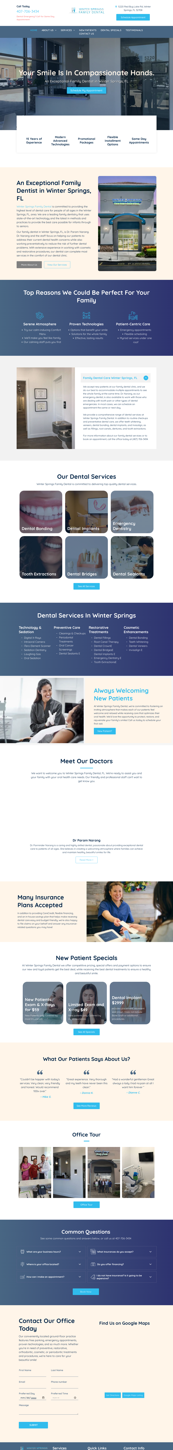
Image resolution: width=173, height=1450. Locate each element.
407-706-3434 (28, 11)
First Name (25, 1309)
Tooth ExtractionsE (105, 601)
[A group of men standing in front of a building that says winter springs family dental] (103, 1111)
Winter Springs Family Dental (34, 206)
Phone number (59, 1321)
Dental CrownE (103, 585)
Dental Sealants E (69, 593)
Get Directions (112, 1334)
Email (22, 1321)
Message (24, 1344)
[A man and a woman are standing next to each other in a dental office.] (35, 1111)
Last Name (57, 1309)
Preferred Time (59, 1332)
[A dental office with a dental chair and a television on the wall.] (138, 1112)
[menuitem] (33, 30)
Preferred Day (27, 1332)
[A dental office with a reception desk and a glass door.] (69, 1111)
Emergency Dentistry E (107, 597)
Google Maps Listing (133, 1334)
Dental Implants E (104, 593)
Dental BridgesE (103, 589)
